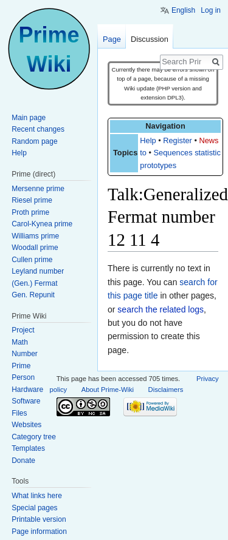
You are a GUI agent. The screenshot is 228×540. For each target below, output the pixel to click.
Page (112, 39)
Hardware (27, 389)
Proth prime (30, 212)
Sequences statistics (189, 152)
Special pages (34, 508)
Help (148, 140)
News (208, 140)
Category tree (34, 437)
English (183, 10)
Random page (34, 141)
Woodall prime (35, 247)
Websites (26, 424)
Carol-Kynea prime (42, 224)
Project (23, 330)
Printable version (39, 519)
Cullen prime (32, 259)
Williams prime (35, 236)
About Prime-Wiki (107, 389)
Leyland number (38, 271)
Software (26, 401)
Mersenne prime (38, 188)
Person (23, 377)
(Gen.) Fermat (34, 283)
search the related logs (160, 309)
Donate (23, 460)
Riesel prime (32, 200)
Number (25, 353)
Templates (28, 448)
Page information (39, 531)
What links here (37, 495)
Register (177, 140)
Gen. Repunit (33, 295)
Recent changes (38, 129)
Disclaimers (166, 389)
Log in (211, 10)
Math (20, 342)
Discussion (149, 39)
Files (19, 413)
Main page (29, 117)
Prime (21, 366)
